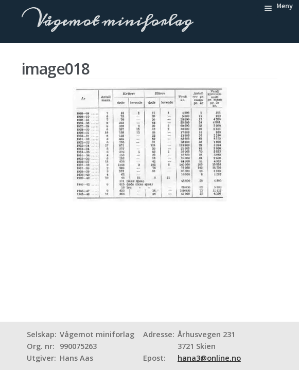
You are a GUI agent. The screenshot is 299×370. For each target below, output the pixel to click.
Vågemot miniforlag (112, 21)
